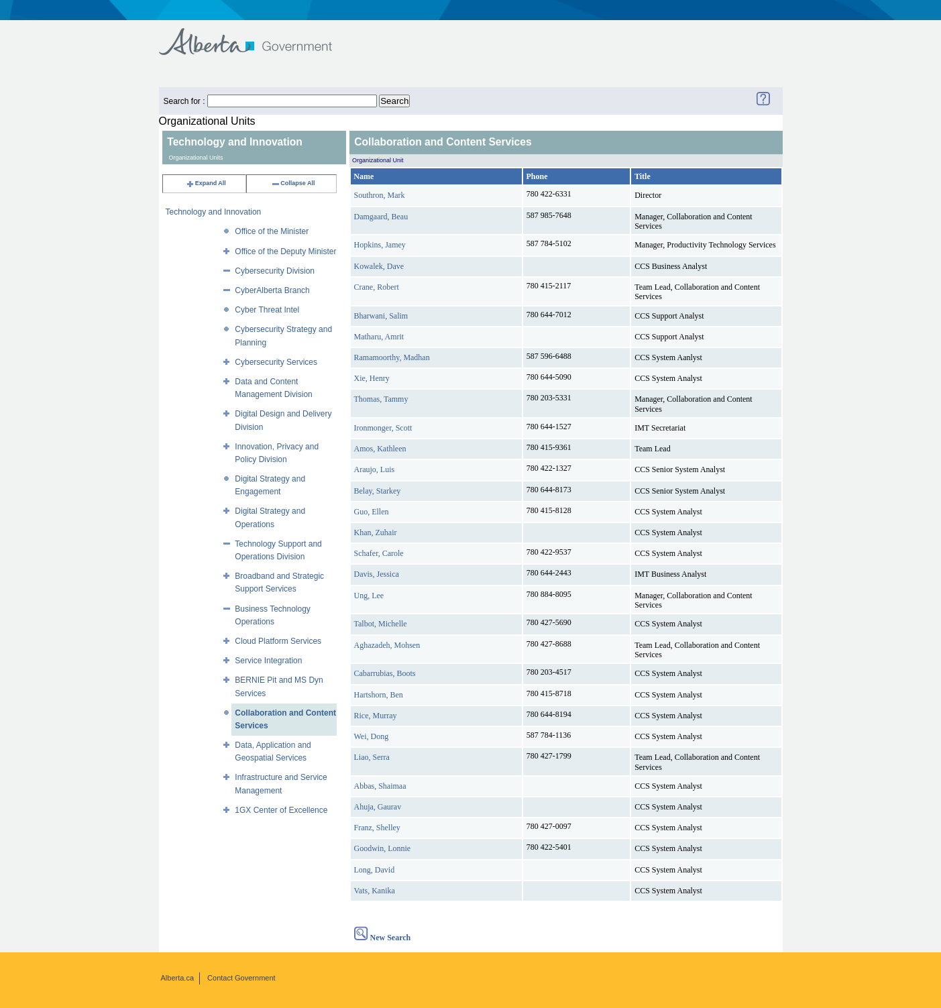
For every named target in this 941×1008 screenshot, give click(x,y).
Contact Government (241, 978)
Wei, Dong (371, 736)
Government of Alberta (256, 35)
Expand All (206, 183)
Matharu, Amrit (379, 336)
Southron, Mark (379, 195)
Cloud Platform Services (278, 641)
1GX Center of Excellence (281, 810)
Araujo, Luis (374, 469)
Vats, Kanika (374, 890)
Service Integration (268, 660)
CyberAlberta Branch (272, 290)
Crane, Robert (376, 287)
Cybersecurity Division (275, 271)
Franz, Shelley (377, 827)
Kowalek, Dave (379, 266)
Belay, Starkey (377, 491)
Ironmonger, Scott (383, 428)
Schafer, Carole (379, 553)
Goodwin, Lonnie (382, 848)
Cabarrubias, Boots (385, 673)
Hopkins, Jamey (380, 244)
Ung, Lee (369, 595)
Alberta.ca (178, 978)
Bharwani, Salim (381, 316)
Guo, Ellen (371, 511)
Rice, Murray (375, 715)
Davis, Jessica (376, 574)
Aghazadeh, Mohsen (387, 645)
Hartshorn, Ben (378, 694)
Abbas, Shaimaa (380, 786)
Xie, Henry (372, 378)
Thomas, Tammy (381, 399)
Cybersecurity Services (276, 362)
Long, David (374, 870)
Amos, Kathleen (380, 448)
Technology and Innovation (214, 212)
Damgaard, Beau (381, 216)
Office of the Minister (272, 231)
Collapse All (293, 183)
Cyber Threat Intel (267, 310)
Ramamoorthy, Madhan (392, 357)
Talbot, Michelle (380, 623)
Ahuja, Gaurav (378, 806)
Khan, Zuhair (375, 532)
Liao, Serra (372, 757)
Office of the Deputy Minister (285, 251)
